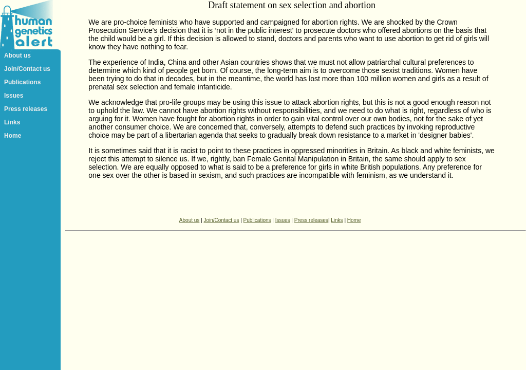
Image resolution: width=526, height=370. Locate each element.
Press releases (25, 109)
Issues (13, 95)
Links (12, 122)
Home (12, 135)
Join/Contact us (27, 68)
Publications (22, 82)
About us (17, 55)
